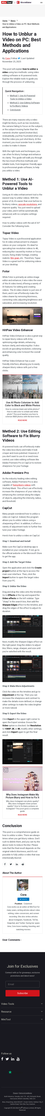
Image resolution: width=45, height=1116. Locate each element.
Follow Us (24, 899)
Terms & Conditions (25, 1093)
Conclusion (15, 110)
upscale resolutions (27, 204)
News (13, 21)
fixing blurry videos (22, 485)
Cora (7, 58)
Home (4, 21)
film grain (14, 258)
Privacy (15, 1093)
